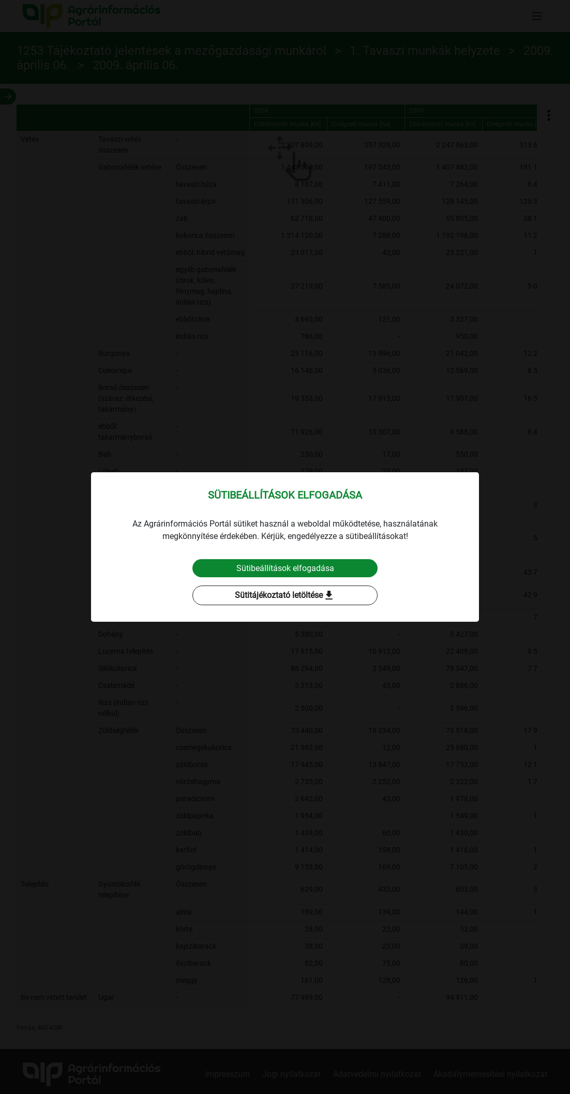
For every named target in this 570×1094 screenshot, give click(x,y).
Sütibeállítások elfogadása (285, 568)
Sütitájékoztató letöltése (285, 596)
